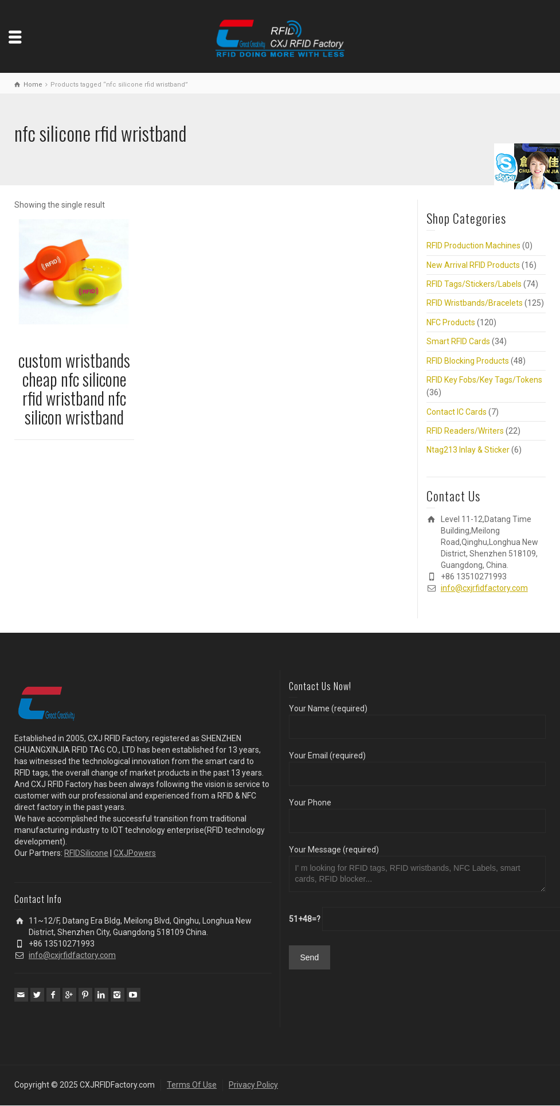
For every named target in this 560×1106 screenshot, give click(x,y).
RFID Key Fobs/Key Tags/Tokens (484, 379)
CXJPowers (134, 853)
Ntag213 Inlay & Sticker (468, 449)
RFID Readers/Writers (465, 430)
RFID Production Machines (473, 245)
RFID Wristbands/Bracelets (474, 302)
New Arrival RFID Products (473, 265)
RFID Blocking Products (467, 360)
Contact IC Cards (456, 411)
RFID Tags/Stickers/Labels (474, 284)
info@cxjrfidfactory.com (484, 588)
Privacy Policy (253, 1084)
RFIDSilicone (86, 853)
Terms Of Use (192, 1084)
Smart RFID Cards (458, 341)
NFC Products (450, 322)
